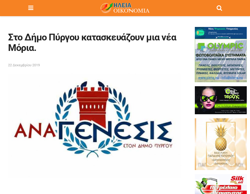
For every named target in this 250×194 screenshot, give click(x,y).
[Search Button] (219, 8)
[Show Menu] (30, 8)
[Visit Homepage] (125, 8)
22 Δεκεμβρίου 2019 (24, 65)
